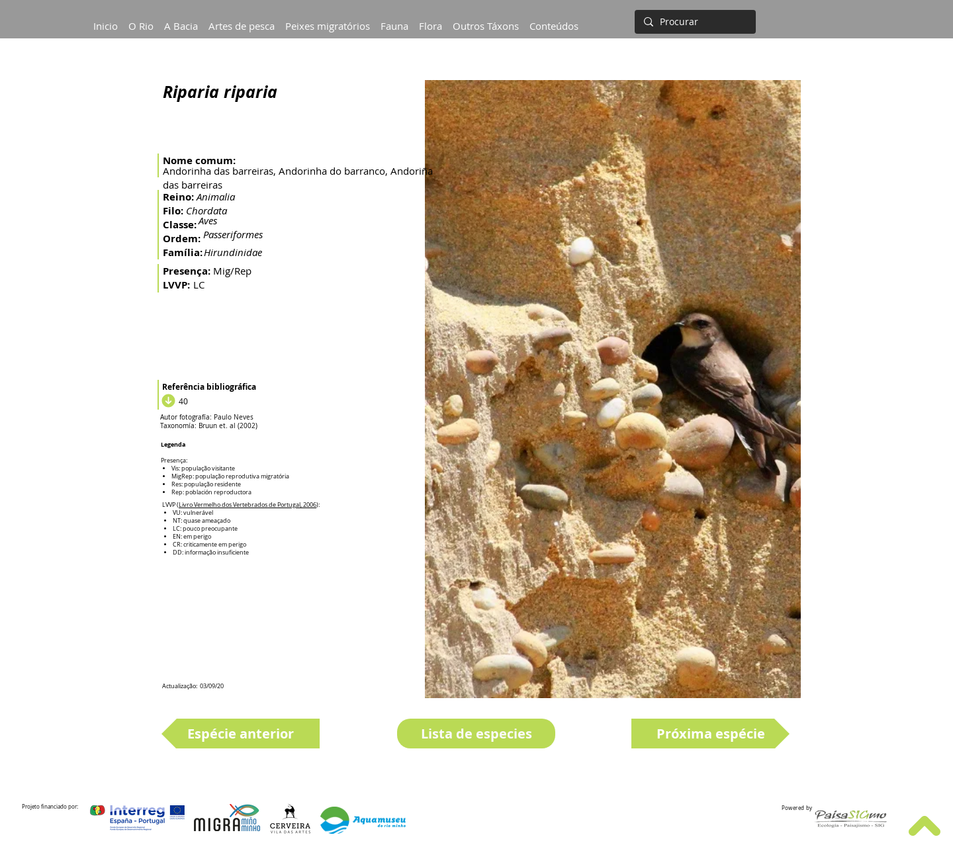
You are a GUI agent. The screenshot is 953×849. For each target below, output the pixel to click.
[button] (181, 20)
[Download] (167, 401)
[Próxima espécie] (710, 733)
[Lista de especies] (476, 733)
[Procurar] (694, 22)
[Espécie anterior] (240, 733)
